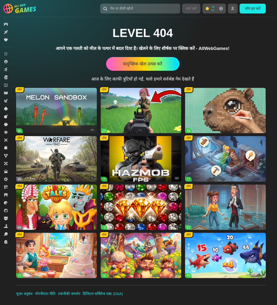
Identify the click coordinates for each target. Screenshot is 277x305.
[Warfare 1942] (56, 158)
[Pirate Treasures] (141, 207)
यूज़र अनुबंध (24, 294)
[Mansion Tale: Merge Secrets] (225, 207)
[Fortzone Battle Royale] (141, 110)
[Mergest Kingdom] (225, 255)
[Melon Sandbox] (56, 110)
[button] (140, 8)
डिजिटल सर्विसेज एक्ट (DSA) (103, 294)
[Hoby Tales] (56, 207)
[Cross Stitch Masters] (225, 110)
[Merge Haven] (225, 158)
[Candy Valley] (56, 255)
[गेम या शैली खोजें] (140, 8)
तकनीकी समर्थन (69, 294)
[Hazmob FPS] (141, 158)
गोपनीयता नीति (45, 294)
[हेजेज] (141, 255)
